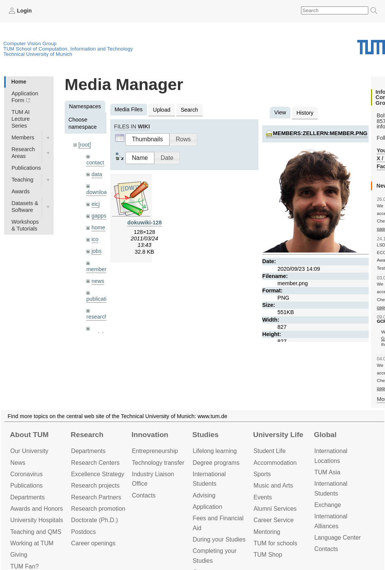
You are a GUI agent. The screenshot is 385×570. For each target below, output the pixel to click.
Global (325, 435)
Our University (29, 451)
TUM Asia (327, 472)
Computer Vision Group (30, 43)
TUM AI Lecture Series (20, 119)
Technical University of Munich (37, 54)
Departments (27, 497)
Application (207, 507)
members (97, 269)
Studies (205, 435)
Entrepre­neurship (155, 451)
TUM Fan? (24, 566)
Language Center (337, 537)
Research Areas (23, 152)
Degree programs (216, 462)
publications (100, 299)
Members (22, 137)
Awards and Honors (36, 508)
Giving (18, 554)
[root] (84, 145)
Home (18, 82)
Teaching (22, 180)
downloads (99, 192)
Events (262, 497)
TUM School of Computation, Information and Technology (68, 49)
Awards (20, 191)
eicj (96, 204)
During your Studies (219, 539)
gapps (99, 216)
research (97, 317)
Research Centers (95, 462)
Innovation (150, 435)
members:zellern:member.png (320, 133)
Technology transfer (158, 462)
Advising (204, 495)
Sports (262, 474)
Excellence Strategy (97, 474)
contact (95, 162)
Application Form (24, 96)
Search (189, 110)
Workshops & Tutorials (25, 225)
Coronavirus (26, 474)
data (97, 174)
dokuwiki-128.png (150, 222)
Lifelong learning (215, 451)
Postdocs (83, 532)
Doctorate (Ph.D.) (94, 520)
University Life (278, 435)
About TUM (29, 435)
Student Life (269, 451)
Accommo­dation (275, 462)
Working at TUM (32, 543)
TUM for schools (275, 543)
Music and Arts (273, 485)
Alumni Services (274, 508)
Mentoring (266, 532)
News (17, 462)
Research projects (95, 485)
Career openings (93, 543)
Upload (162, 110)
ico (95, 239)
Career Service (273, 520)
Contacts (143, 495)
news (98, 281)
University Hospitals (36, 520)
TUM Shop (267, 554)
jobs (96, 251)
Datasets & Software (24, 206)
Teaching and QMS (36, 532)
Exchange (327, 505)
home (98, 227)
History (305, 113)
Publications (26, 168)
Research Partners (96, 497)
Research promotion (98, 508)
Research (87, 435)
